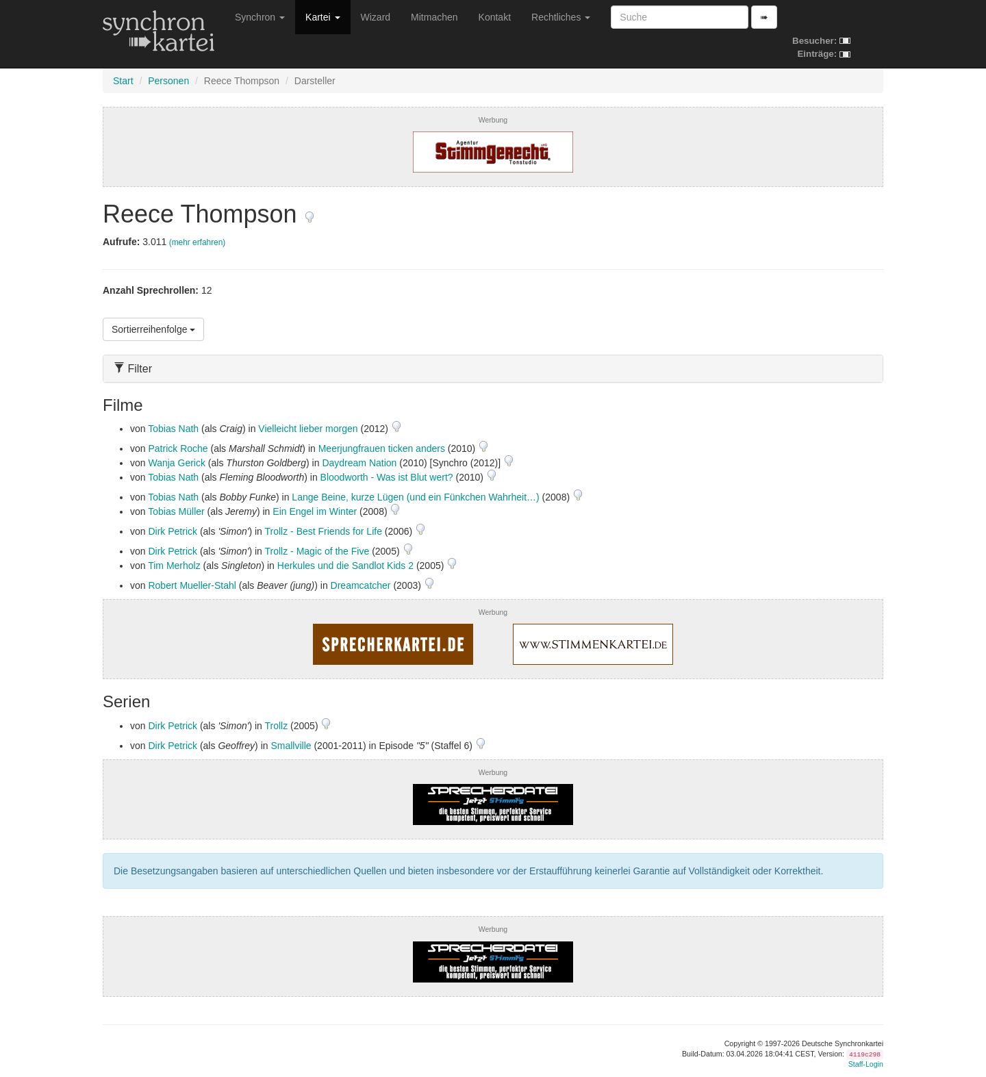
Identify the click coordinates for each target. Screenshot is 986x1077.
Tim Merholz (174, 565)
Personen (168, 80)
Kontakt (495, 17)
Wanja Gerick (176, 462)
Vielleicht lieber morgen (307, 428)
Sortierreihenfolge (153, 329)
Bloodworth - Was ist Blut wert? (386, 477)
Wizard (376, 17)
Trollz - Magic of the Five (317, 551)
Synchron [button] (260, 17)
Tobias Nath (173, 428)
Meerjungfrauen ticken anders (381, 448)
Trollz (276, 725)
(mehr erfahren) (197, 242)
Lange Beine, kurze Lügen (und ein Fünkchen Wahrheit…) (415, 497)
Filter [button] (133, 369)
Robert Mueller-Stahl (192, 585)
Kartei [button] (322, 17)
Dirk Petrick (172, 531)
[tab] (493, 368)
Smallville (290, 745)
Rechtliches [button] (560, 17)
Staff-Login (865, 1064)
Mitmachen (434, 17)
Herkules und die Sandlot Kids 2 (345, 565)
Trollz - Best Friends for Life (323, 531)
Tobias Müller (176, 511)
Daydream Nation (359, 462)
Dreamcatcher (361, 585)
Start (123, 80)
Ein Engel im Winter (315, 511)
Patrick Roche (177, 448)
